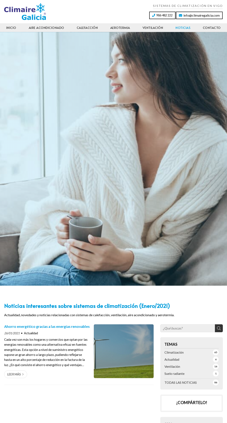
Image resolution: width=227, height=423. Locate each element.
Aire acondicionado (46, 27)
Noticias (183, 27)
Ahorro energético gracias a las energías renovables (47, 326)
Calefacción (87, 27)
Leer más (14, 374)
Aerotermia (120, 27)
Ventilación (153, 27)
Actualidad (31, 333)
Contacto (212, 27)
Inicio (11, 27)
